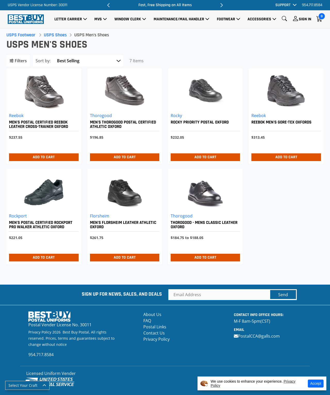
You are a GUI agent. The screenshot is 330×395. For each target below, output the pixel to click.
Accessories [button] (259, 19)
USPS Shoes (56, 35)
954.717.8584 (312, 5)
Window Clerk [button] (127, 19)
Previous (108, 5)
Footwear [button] (226, 19)
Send (283, 294)
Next (221, 5)
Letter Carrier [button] (68, 19)
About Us (152, 314)
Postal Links (154, 327)
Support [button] (283, 5)
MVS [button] (98, 19)
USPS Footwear (22, 35)
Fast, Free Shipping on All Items (165, 5)
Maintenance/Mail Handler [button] (179, 19)
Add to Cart (45, 157)
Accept (315, 383)
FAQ (147, 320)
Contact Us (154, 333)
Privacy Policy (156, 339)
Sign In (305, 19)
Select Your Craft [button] (23, 385)
